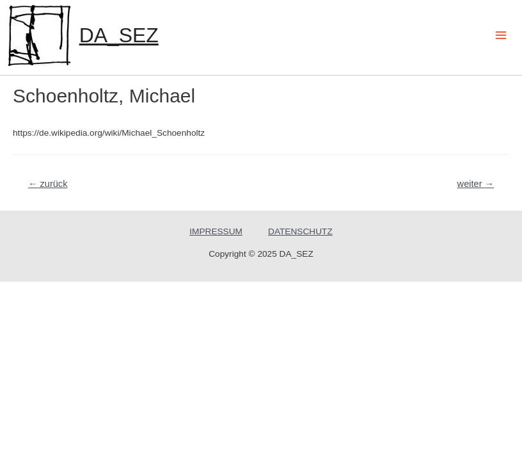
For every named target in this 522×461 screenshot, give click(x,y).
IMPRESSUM (215, 231)
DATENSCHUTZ (300, 231)
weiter (475, 184)
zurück (48, 184)
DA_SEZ (119, 35)
